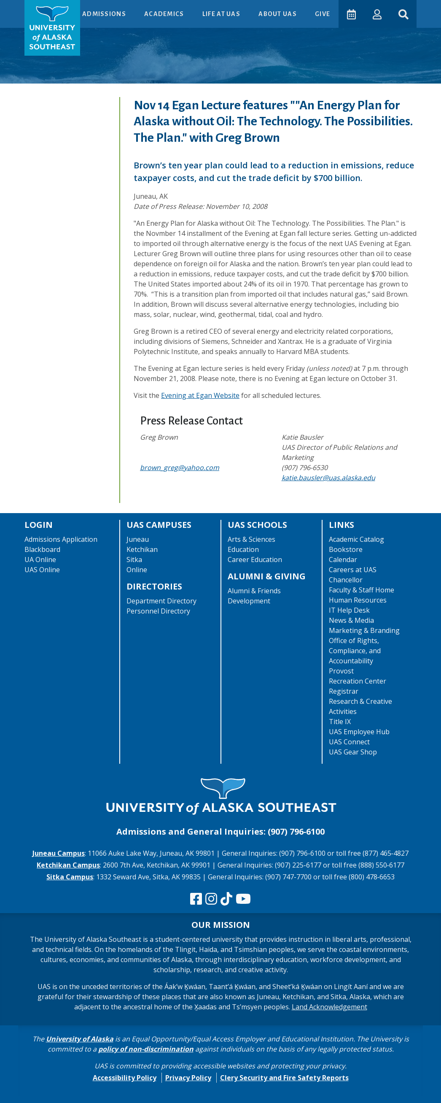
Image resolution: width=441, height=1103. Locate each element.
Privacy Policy (188, 1077)
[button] (377, 13)
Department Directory (161, 601)
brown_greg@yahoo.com (179, 467)
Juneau (137, 539)
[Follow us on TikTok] (226, 899)
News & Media (351, 620)
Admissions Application (60, 539)
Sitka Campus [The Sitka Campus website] (69, 876)
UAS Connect (349, 741)
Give (322, 14)
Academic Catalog (356, 539)
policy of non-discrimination (146, 1049)
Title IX (340, 721)
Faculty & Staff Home (361, 590)
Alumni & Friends (254, 590)
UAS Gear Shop (353, 752)
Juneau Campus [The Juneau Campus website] (58, 853)
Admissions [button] (104, 14)
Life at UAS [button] (221, 14)
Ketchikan (142, 549)
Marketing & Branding (364, 630)
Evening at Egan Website (200, 395)
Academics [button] (164, 14)
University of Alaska (79, 1039)
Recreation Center (357, 681)
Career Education (255, 559)
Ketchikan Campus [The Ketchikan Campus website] (68, 865)
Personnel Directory (158, 611)
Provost (341, 671)
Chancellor (346, 579)
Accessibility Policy (124, 1077)
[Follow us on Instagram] (211, 899)
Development (249, 601)
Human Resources (358, 600)
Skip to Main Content (39, 8)
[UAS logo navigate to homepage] (52, 28)
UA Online (40, 559)
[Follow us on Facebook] (196, 899)
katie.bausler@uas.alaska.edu (328, 477)
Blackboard (42, 549)
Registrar (343, 691)
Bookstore (346, 549)
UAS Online (42, 569)
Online (136, 569)
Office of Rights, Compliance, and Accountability (355, 650)
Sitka (134, 559)
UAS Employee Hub (359, 731)
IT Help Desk (349, 610)
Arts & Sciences (251, 539)
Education (243, 549)
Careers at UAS (352, 569)
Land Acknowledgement (329, 1006)
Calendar (343, 559)
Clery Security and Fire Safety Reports (284, 1077)
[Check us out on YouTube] (243, 899)
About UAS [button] (278, 14)
